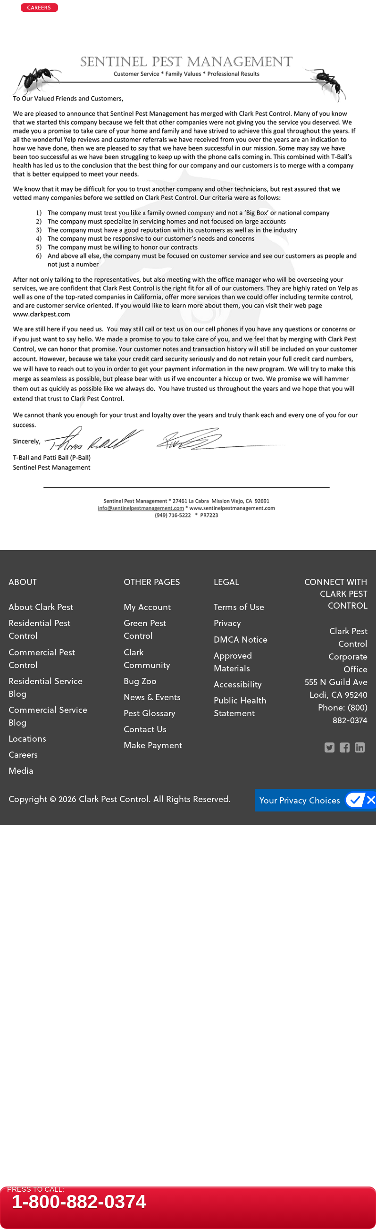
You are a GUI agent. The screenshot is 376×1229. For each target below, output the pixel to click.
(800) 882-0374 (350, 713)
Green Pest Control (145, 629)
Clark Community (147, 658)
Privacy (227, 622)
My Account (147, 606)
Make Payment (153, 744)
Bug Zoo (140, 680)
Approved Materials (233, 661)
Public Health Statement (240, 706)
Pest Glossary (149, 712)
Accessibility (238, 683)
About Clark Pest (40, 606)
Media (20, 770)
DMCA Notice (240, 639)
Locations (27, 738)
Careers (23, 754)
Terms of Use (239, 606)
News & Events (152, 696)
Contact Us (145, 728)
